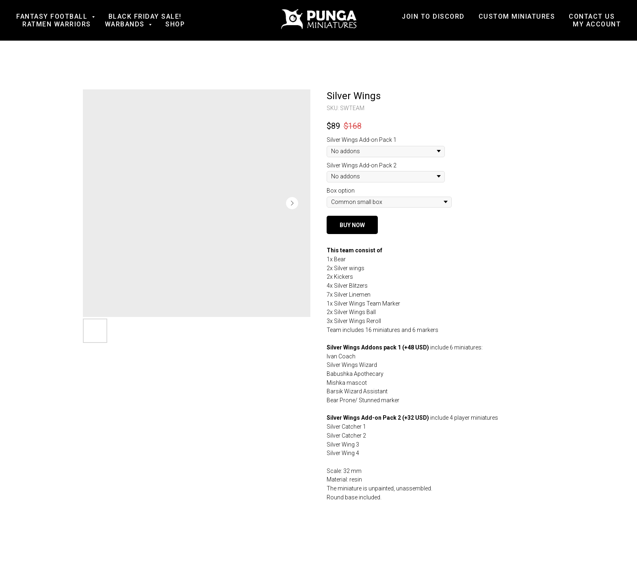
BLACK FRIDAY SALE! (145, 16)
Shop (175, 24)
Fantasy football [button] (53, 16)
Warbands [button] (126, 24)
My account (597, 24)
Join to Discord (433, 16)
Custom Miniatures (517, 16)
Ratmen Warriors (56, 24)
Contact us (592, 16)
